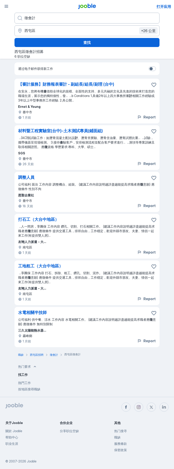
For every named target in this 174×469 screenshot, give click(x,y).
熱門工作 (24, 383)
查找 (87, 42)
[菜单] (6, 6)
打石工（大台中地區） (38, 219)
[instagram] (138, 407)
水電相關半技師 (32, 312)
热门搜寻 (120, 431)
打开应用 (164, 6)
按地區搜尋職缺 (29, 389)
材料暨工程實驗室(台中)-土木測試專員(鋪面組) (60, 130)
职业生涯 (11, 443)
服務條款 (120, 443)
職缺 (117, 437)
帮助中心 (11, 437)
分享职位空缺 (69, 431)
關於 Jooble (13, 431)
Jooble (31, 461)
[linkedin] (164, 407)
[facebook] (125, 407)
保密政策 (120, 450)
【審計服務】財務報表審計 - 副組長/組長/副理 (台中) (66, 84)
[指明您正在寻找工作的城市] (87, 30)
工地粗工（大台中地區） (40, 266)
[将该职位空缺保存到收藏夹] (154, 85)
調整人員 (26, 177)
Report (146, 117)
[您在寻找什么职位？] (87, 18)
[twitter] (151, 407)
